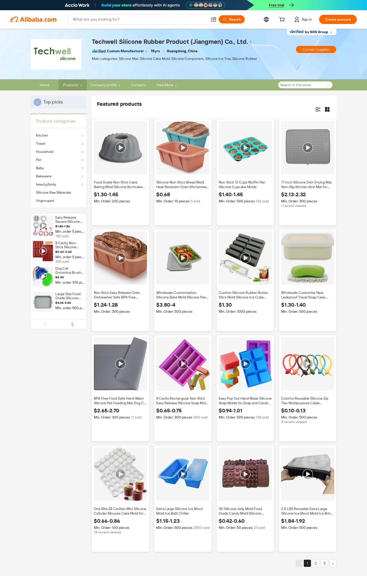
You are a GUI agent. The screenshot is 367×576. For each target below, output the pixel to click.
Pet (38, 160)
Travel (40, 143)
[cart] (283, 20)
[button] (214, 19)
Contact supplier (316, 49)
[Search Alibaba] (139, 19)
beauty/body (46, 184)
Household (44, 152)
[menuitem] (58, 192)
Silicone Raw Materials (53, 192)
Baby (40, 168)
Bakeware (43, 176)
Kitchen (42, 135)
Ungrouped (45, 201)
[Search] (232, 19)
